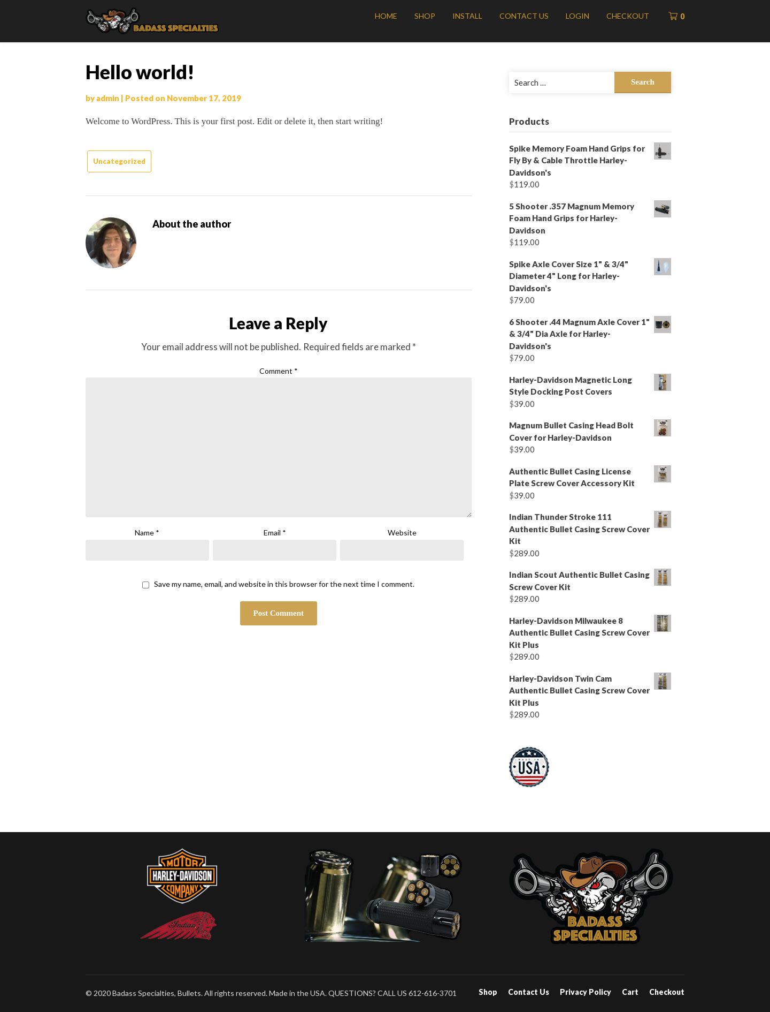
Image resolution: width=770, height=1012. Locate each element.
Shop (424, 15)
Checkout (627, 15)
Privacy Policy (585, 992)
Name (147, 532)
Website (402, 532)
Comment (278, 370)
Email (275, 532)
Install (467, 15)
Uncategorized (119, 161)
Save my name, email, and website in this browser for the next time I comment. (284, 584)
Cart (630, 992)
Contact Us (524, 15)
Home (386, 15)
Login (577, 15)
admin (107, 98)
